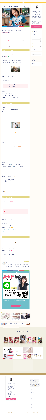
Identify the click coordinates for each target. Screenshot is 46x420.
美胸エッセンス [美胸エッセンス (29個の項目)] (38, 385)
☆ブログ (37, 49)
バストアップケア (37, 40)
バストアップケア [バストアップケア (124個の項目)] (31, 381)
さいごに (9, 46)
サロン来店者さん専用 (37, 31)
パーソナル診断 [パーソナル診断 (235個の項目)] (35, 381)
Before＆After (35, 404)
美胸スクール (37, 46)
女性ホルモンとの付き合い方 (11, 45)
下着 (35, 401)
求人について (35, 398)
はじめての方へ (37, 34)
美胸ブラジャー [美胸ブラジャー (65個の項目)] (31, 386)
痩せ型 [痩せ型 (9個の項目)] (32, 385)
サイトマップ (12, 412)
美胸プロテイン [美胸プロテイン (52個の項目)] (35, 386)
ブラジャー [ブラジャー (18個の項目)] (38, 381)
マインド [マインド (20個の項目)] (37, 382)
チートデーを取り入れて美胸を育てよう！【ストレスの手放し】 (9, 229)
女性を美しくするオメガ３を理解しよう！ (7, 231)
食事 (37, 43)
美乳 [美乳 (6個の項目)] (34, 385)
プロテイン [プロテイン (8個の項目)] (34, 382)
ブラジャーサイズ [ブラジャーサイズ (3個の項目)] (31, 382)
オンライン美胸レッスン (35, 392)
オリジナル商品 (37, 37)
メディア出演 (35, 397)
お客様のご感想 (33, 60)
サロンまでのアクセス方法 (34, 61)
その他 (35, 407)
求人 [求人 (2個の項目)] (30, 385)
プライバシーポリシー (8, 412)
